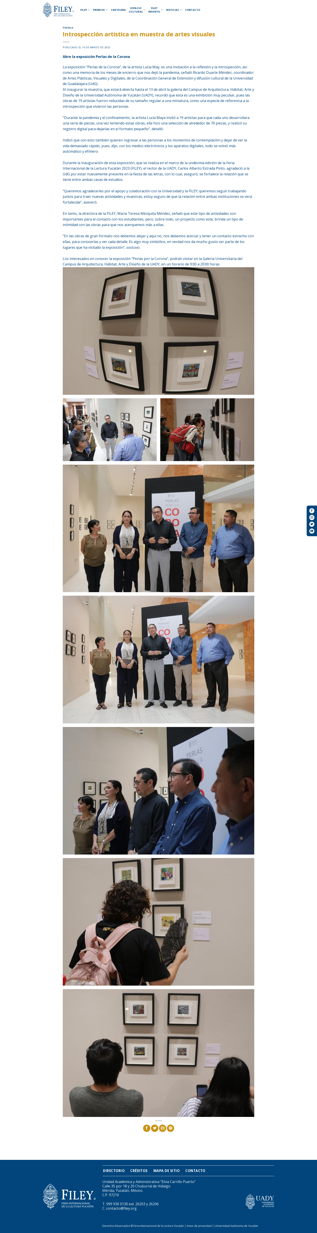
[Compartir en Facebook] (146, 1128)
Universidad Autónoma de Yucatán (236, 1226)
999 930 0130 (117, 1203)
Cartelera (118, 9)
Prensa (68, 27)
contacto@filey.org (121, 1208)
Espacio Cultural (136, 9)
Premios (100, 10)
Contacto (192, 9)
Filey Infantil (155, 9)
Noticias (174, 10)
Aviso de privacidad (199, 1226)
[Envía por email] (162, 1128)
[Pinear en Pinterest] (170, 1128)
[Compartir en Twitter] (154, 1128)
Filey (85, 10)
